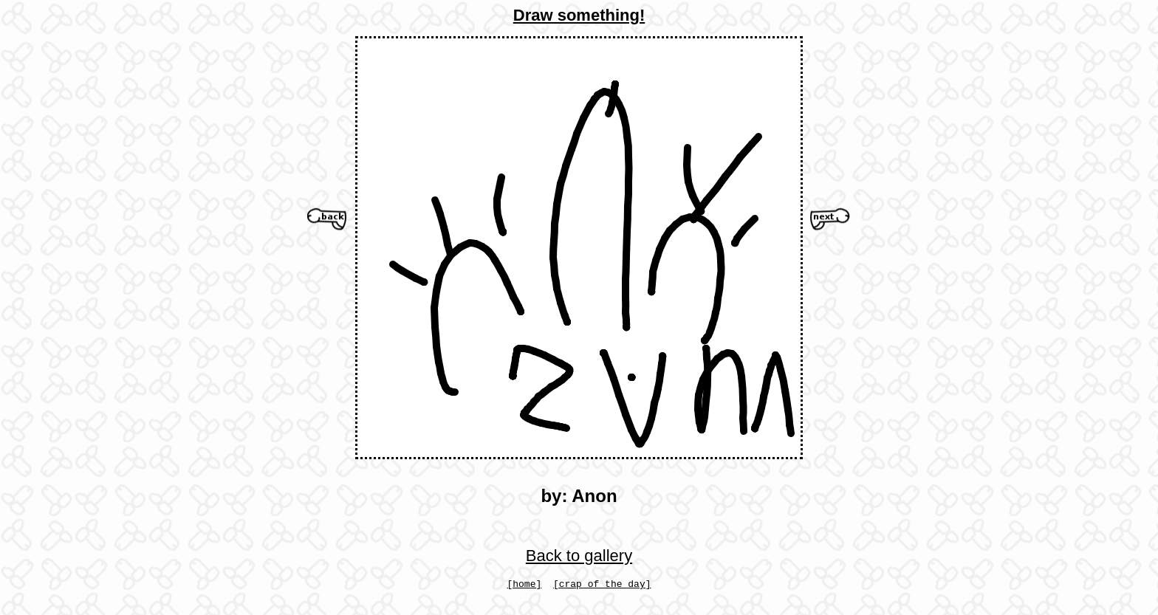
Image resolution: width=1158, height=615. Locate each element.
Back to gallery (579, 555)
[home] (524, 585)
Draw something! (579, 15)
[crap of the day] (602, 585)
